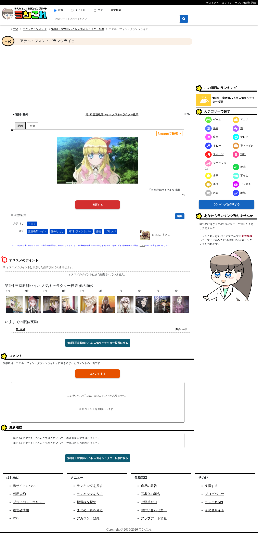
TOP (15, 29)
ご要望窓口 (149, 502)
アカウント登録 (88, 518)
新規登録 (247, 236)
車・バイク (243, 145)
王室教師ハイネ (37, 231)
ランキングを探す (90, 486)
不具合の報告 (150, 494)
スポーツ (214, 154)
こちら (142, 245)
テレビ (240, 136)
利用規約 (19, 494)
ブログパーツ (214, 494)
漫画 (98, 231)
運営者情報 (21, 510)
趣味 (239, 166)
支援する (211, 486)
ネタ (211, 184)
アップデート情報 (154, 518)
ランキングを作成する (226, 204)
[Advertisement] (97, 78)
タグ (100, 10)
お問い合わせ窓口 (154, 510)
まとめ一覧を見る (90, 510)
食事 (211, 175)
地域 (239, 192)
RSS (15, 518)
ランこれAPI (214, 502)
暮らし (240, 175)
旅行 (239, 154)
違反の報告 (149, 486)
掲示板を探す (86, 502)
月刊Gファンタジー (79, 231)
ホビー (213, 145)
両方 (60, 10)
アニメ (32, 223)
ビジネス (242, 184)
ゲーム (213, 119)
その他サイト (214, 510)
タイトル (80, 10)
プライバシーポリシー (29, 502)
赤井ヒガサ (57, 231)
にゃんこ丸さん (161, 234)
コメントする (97, 373)
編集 (179, 216)
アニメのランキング (35, 29)
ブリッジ (110, 231)
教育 (211, 192)
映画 (211, 136)
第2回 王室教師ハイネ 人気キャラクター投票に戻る (97, 342)
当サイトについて (26, 486)
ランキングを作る (90, 494)
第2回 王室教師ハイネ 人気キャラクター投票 (77, 29)
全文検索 (116, 10)
